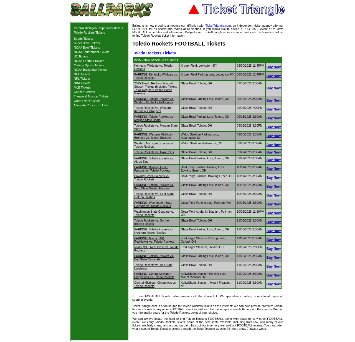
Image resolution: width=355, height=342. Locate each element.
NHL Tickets (82, 74)
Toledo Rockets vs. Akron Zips (154, 152)
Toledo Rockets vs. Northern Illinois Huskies (152, 222)
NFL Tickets (82, 78)
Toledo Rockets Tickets (89, 32)
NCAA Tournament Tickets (91, 52)
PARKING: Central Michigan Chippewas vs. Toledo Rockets (154, 275)
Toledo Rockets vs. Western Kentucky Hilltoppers (152, 109)
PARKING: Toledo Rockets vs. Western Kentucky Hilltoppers (154, 100)
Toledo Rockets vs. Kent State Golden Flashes (154, 195)
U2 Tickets (81, 56)
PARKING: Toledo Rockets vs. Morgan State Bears (154, 118)
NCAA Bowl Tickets (87, 47)
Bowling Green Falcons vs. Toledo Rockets (151, 177)
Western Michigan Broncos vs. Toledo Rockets (154, 145)
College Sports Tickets (89, 65)
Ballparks (138, 25)
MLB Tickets (82, 87)
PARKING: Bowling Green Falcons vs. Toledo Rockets (152, 168)
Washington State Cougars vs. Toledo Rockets (154, 213)
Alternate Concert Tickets (91, 105)
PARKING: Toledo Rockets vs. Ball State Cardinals (154, 257)
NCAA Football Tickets (89, 60)
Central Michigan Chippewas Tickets (98, 28)
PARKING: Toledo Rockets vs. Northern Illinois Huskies (154, 231)
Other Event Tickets (87, 100)
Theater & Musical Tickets (91, 96)
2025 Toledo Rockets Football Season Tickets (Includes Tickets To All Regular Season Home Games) (155, 88)
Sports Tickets (83, 38)
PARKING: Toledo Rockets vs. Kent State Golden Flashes (154, 186)
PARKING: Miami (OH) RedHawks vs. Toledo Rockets (154, 240)
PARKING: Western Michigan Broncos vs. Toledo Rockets (153, 136)
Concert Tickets (84, 92)
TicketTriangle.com (218, 25)
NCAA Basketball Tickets (90, 69)
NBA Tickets (82, 83)
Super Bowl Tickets (87, 43)
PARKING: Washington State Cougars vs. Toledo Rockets (153, 204)
